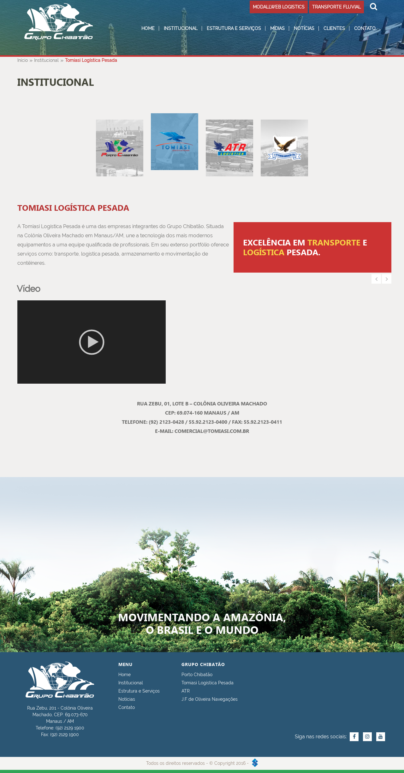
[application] (91, 342)
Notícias (304, 28)
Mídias (277, 28)
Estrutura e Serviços (234, 28)
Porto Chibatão (196, 674)
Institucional (181, 28)
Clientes (334, 28)
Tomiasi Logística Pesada (207, 682)
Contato (365, 28)
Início (22, 60)
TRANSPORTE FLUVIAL (336, 6)
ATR (185, 690)
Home (148, 28)
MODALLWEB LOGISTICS (279, 6)
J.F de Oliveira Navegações (209, 699)
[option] (312, 247)
